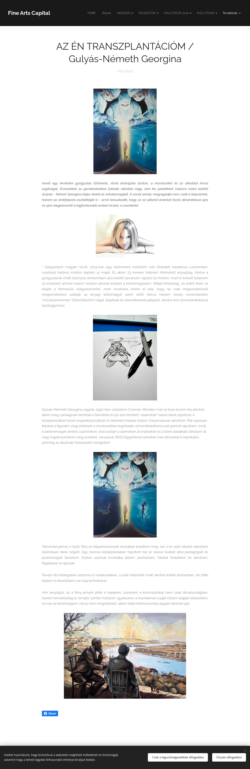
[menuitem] (85, 13)
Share (50, 713)
